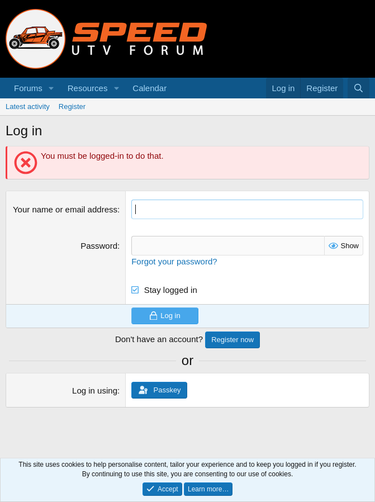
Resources (88, 88)
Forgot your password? (174, 261)
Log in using (94, 390)
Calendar (149, 88)
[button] (51, 88)
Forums (28, 88)
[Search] (358, 88)
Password (98, 245)
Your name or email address (65, 209)
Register (72, 106)
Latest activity (28, 106)
